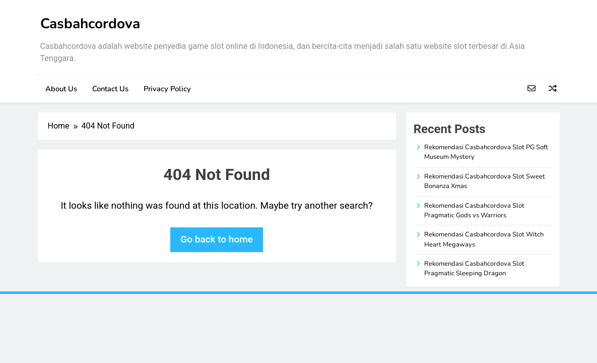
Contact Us (110, 89)
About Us (61, 89)
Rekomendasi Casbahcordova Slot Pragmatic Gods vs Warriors (474, 210)
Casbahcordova (90, 23)
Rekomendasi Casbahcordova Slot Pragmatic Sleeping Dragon (474, 268)
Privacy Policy (167, 89)
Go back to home (216, 239)
